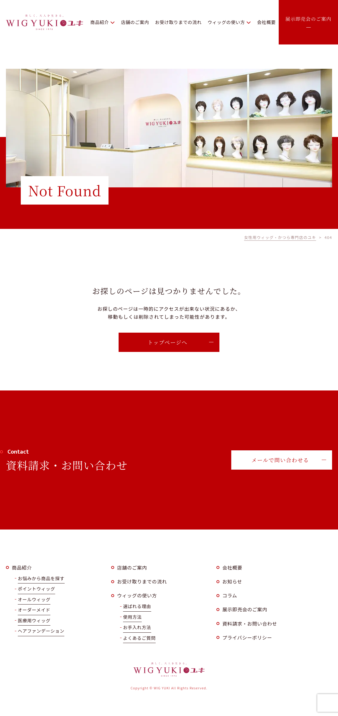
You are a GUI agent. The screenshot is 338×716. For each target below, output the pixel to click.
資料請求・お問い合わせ (249, 623)
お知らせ (232, 581)
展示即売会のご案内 (244, 609)
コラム (229, 595)
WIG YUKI (44, 22)
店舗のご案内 (132, 567)
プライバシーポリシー (247, 637)
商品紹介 (22, 567)
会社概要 (232, 567)
